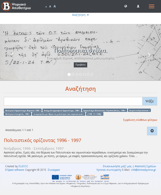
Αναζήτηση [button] (80, 15)
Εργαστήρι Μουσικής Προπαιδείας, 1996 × (104, 110)
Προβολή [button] (80, 64)
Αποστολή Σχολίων (145, 166)
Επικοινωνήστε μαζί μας (117, 166)
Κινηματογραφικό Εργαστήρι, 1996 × (62, 110)
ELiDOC (23, 166)
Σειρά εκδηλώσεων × (139, 110)
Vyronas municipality (108, 170)
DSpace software (14, 170)
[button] (126, 6)
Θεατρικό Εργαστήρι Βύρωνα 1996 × (23, 110)
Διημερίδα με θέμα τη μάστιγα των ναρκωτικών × (58, 113)
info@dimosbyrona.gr (143, 170)
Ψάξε (150, 101)
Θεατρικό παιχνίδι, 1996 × (17, 113)
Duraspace (54, 170)
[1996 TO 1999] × (94, 113)
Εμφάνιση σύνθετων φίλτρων (140, 120)
